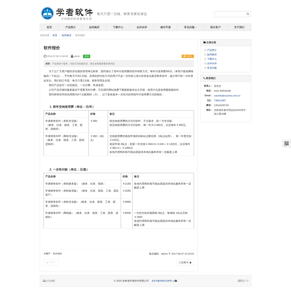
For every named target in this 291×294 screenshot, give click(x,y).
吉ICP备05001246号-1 (163, 281)
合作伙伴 (142, 27)
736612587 (220, 100)
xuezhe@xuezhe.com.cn (227, 95)
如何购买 (94, 27)
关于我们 (239, 27)
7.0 (243, 281)
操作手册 (165, 27)
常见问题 (190, 27)
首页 (49, 27)
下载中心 (118, 27)
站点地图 (49, 280)
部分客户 (215, 27)
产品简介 (70, 27)
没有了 (51, 262)
